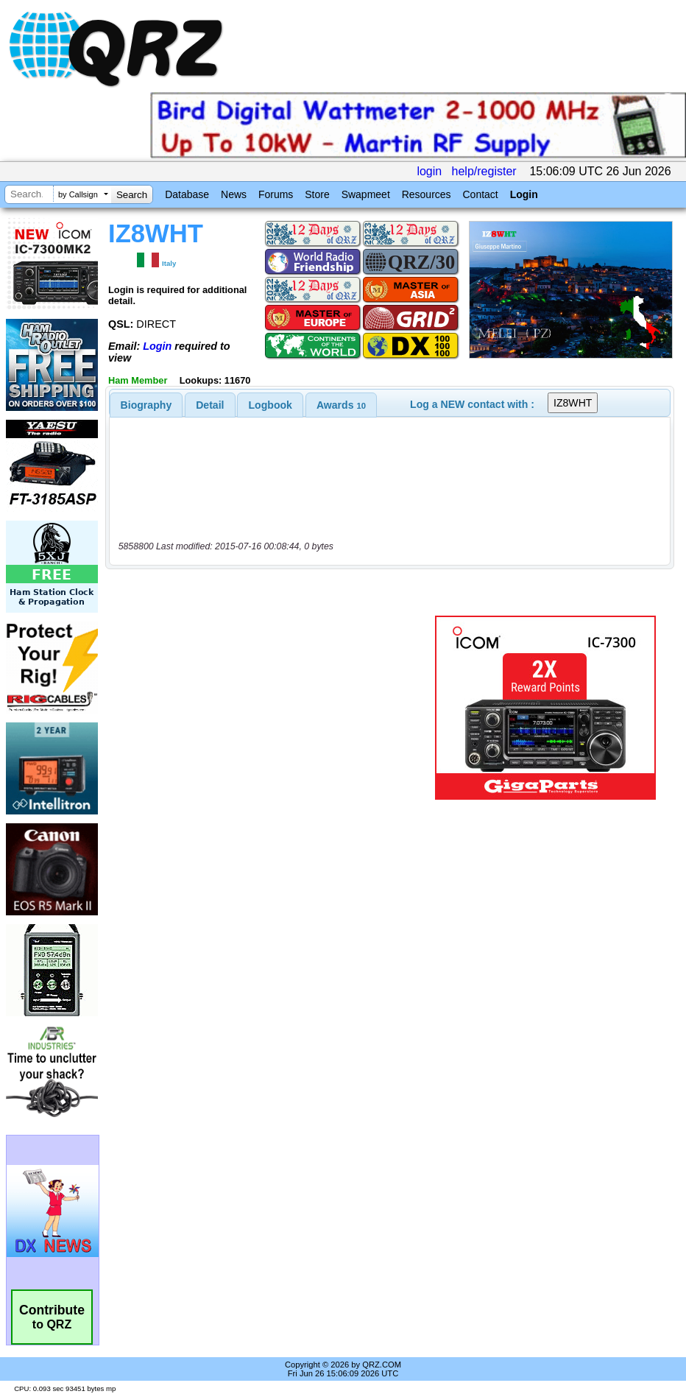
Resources (426, 194)
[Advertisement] (273, 708)
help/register (484, 171)
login (429, 171)
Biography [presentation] (146, 405)
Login (524, 194)
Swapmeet (366, 194)
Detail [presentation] (210, 405)
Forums (275, 194)
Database (187, 194)
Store (317, 194)
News (234, 194)
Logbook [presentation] (270, 405)
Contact (480, 194)
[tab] (146, 405)
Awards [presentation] (341, 405)
